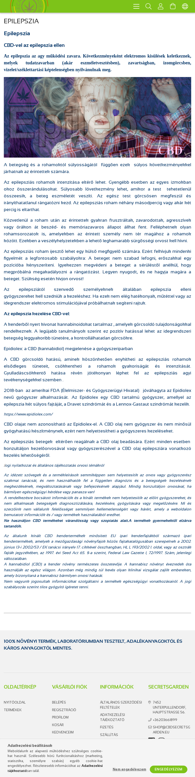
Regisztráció (64, 710)
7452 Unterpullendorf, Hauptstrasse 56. (169, 707)
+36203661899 (165, 720)
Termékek (13, 710)
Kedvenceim (63, 732)
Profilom (60, 717)
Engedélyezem (169, 769)
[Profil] (161, 6)
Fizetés (106, 727)
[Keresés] (148, 6)
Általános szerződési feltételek (121, 704)
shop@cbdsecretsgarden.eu (171, 729)
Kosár (58, 725)
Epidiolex (89, 397)
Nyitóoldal (15, 702)
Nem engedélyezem (129, 769)
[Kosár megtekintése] (173, 6)
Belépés (59, 702)
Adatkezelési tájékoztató (112, 717)
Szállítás (109, 735)
